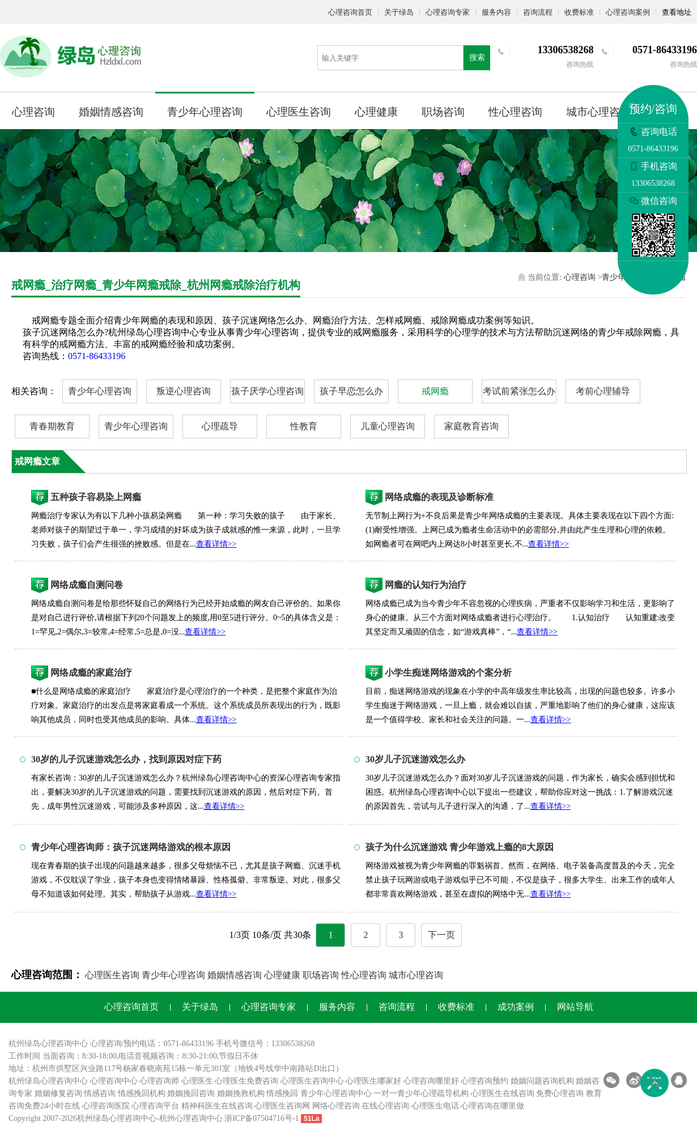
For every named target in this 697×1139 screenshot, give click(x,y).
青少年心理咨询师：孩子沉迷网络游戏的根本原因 (131, 847)
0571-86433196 (96, 356)
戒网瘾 (435, 391)
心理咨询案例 (628, 12)
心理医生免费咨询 (246, 1081)
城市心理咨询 (598, 112)
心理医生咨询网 (282, 1106)
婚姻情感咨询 (111, 112)
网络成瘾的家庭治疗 (91, 672)
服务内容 (496, 12)
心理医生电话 (435, 1106)
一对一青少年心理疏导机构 (421, 1093)
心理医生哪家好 (373, 1081)
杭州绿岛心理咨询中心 (48, 1081)
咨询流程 (537, 12)
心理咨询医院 (106, 1106)
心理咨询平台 (155, 1106)
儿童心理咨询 (387, 426)
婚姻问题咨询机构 (542, 1081)
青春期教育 (52, 426)
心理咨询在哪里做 (492, 1106)
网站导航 (575, 1007)
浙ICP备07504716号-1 (261, 1118)
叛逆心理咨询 (183, 391)
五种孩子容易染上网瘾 (95, 497)
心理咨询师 (159, 1081)
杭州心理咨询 (183, 1118)
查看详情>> (216, 544)
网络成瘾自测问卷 (86, 585)
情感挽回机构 (141, 1093)
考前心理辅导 (603, 391)
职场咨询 (443, 112)
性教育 (303, 426)
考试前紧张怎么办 (519, 391)
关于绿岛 (399, 12)
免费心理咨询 (560, 1093)
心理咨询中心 (114, 1081)
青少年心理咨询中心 (336, 1093)
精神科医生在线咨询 (217, 1106)
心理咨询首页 (350, 12)
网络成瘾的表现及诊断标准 (439, 497)
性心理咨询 (515, 112)
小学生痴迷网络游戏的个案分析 (448, 672)
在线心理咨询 (385, 1106)
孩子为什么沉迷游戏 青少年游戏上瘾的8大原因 (460, 847)
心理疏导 (220, 426)
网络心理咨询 (336, 1106)
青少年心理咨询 (205, 112)
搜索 (477, 57)
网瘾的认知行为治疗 (425, 585)
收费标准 (579, 12)
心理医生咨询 (298, 112)
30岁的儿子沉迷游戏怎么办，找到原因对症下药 (126, 759)
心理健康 (376, 112)
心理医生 (197, 1081)
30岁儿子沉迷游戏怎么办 (415, 759)
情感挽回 (282, 1093)
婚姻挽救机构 (241, 1093)
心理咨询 (33, 112)
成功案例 (516, 1007)
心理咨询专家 (448, 12)
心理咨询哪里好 (431, 1081)
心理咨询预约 (484, 1081)
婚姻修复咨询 (58, 1093)
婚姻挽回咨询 (191, 1093)
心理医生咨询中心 (312, 1081)
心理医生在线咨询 (502, 1093)
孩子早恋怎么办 (351, 391)
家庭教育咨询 (471, 426)
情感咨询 (100, 1093)
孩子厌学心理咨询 (267, 391)
